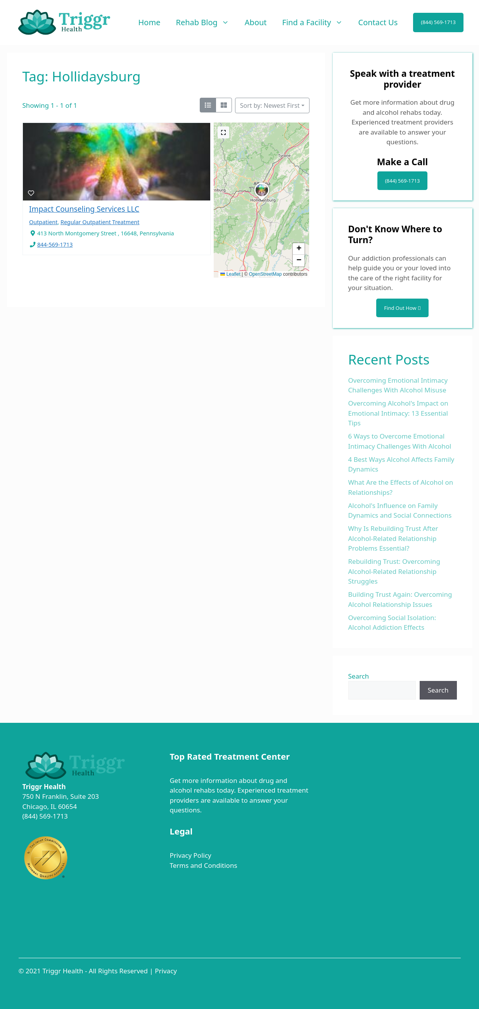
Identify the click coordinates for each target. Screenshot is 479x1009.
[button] (261, 200)
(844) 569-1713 (438, 22)
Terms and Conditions (203, 865)
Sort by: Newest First (270, 105)
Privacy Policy (190, 855)
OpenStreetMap (265, 274)
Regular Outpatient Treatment (99, 222)
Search (358, 676)
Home (149, 22)
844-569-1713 (55, 244)
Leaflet (230, 274)
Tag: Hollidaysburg (81, 76)
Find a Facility (316, 22)
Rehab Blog (206, 22)
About (256, 22)
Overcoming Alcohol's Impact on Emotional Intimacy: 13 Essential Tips (398, 413)
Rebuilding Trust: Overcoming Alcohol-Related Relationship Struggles (394, 571)
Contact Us (378, 22)
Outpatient (43, 222)
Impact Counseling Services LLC (84, 209)
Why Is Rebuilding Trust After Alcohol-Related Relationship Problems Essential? (393, 538)
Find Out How (402, 307)
